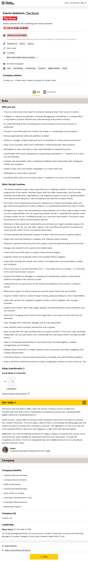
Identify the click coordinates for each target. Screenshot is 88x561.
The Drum (32, 13)
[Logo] (7, 3)
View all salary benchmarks (14, 393)
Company (49, 92)
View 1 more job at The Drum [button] (16, 550)
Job (36, 92)
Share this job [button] (9, 546)
